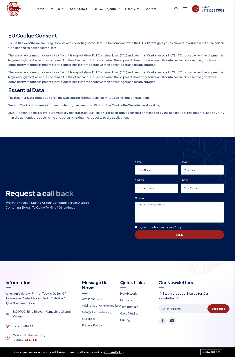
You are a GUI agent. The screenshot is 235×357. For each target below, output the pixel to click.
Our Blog (88, 319)
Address (139, 179)
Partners (126, 300)
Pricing (125, 320)
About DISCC (79, 9)
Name (138, 161)
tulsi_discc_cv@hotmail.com (102, 305)
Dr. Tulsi (55, 9)
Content (140, 198)
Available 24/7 (92, 299)
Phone (184, 179)
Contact (150, 9)
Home (40, 9)
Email (184, 161)
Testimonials (129, 307)
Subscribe (218, 308)
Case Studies (129, 313)
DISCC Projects (105, 9)
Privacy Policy (92, 325)
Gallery (130, 9)
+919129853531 (213, 10)
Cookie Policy (114, 352)
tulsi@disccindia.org (96, 312)
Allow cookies (211, 352)
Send (179, 235)
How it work (128, 293)
